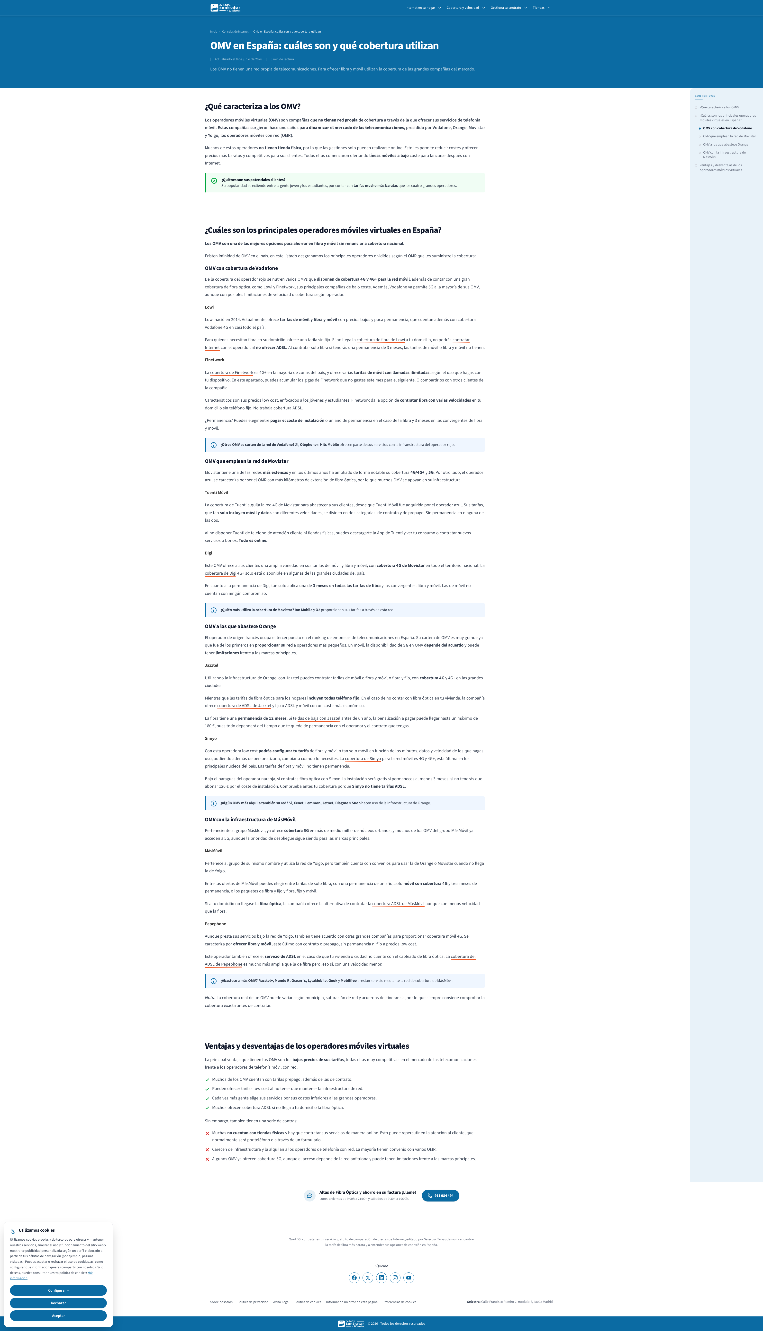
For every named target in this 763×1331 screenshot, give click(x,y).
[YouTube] (408, 1277)
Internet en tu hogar (420, 7)
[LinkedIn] (381, 1277)
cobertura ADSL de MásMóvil (398, 904)
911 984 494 (441, 1195)
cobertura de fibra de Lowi (381, 340)
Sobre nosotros (221, 1302)
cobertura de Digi (220, 573)
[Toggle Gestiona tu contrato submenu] (526, 8)
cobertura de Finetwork (231, 373)
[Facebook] (354, 1277)
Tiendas (539, 7)
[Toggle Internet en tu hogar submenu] (440, 8)
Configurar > (58, 1290)
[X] (368, 1277)
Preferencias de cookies (399, 1302)
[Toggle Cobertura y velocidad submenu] (484, 8)
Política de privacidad (252, 1302)
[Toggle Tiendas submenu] (550, 8)
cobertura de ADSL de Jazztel (244, 706)
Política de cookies (307, 1302)
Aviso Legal (281, 1302)
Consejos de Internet (235, 31)
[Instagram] (395, 1277)
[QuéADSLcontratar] (225, 8)
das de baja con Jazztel (319, 718)
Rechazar (58, 1303)
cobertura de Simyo (363, 759)
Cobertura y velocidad (463, 7)
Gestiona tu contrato (506, 7)
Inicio (213, 31)
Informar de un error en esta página (352, 1302)
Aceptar (58, 1315)
